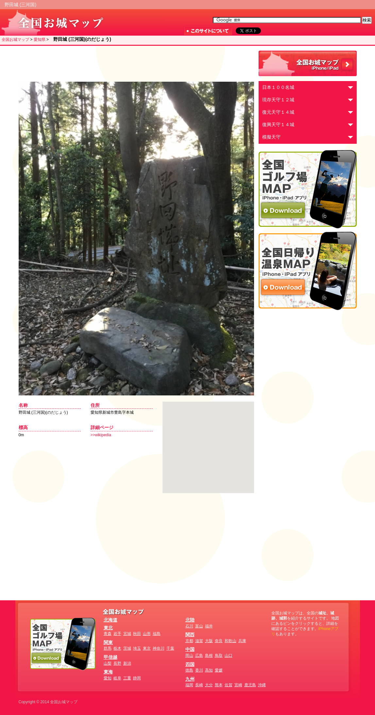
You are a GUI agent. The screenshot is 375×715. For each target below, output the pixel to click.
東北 (108, 627)
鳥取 (219, 655)
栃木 (117, 648)
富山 (199, 626)
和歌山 (230, 641)
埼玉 (137, 648)
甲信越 (110, 657)
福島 (157, 633)
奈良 (219, 641)
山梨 (107, 663)
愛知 (107, 678)
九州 (190, 679)
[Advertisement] (135, 63)
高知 (209, 670)
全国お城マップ (15, 39)
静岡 (137, 678)
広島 (199, 655)
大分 (209, 685)
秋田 (137, 633)
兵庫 (242, 641)
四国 (190, 664)
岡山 (189, 655)
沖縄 (262, 685)
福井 (209, 626)
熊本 (219, 685)
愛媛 (219, 670)
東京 (147, 648)
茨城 (127, 648)
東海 (108, 671)
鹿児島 (250, 685)
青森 (107, 633)
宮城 (127, 633)
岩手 (117, 633)
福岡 (189, 685)
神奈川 (158, 648)
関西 (190, 634)
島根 (209, 655)
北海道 (110, 620)
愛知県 (39, 39)
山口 (228, 655)
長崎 (199, 685)
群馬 (107, 648)
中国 (190, 649)
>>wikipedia (101, 435)
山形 (147, 633)
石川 (189, 626)
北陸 (190, 620)
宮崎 (238, 685)
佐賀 (228, 685)
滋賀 (199, 641)
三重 (127, 678)
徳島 (189, 670)
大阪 (209, 641)
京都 (189, 641)
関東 (108, 642)
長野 (117, 663)
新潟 (127, 663)
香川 (199, 670)
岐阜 (117, 678)
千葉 (170, 648)
